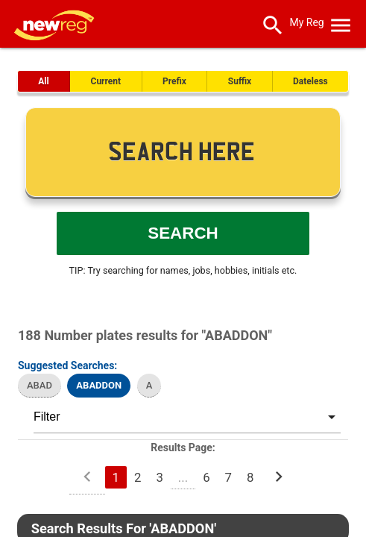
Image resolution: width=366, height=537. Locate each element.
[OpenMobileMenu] (340, 22)
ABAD (39, 385)
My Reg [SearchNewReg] (306, 22)
